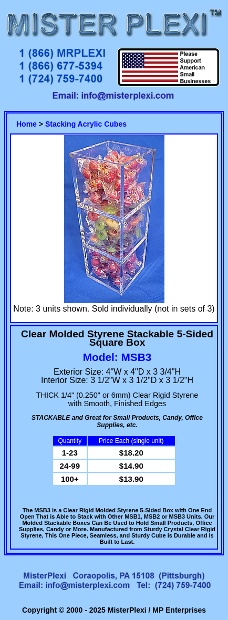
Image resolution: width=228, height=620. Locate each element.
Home (26, 124)
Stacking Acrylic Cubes (86, 124)
